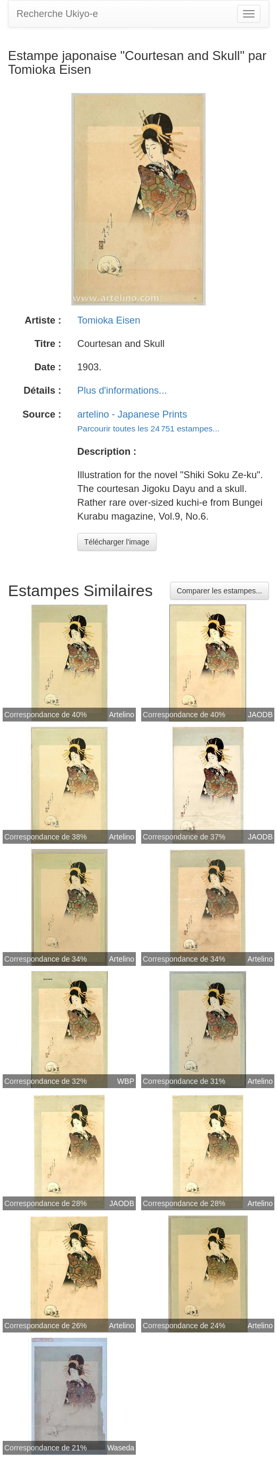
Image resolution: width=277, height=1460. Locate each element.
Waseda (120, 1448)
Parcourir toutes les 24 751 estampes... (148, 428)
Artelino (121, 714)
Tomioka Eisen (108, 320)
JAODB (260, 714)
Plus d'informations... (122, 390)
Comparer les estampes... (219, 591)
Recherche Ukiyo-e (57, 14)
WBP (125, 1081)
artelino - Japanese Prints (132, 414)
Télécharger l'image (117, 542)
